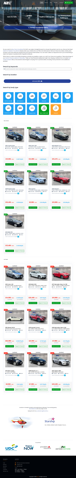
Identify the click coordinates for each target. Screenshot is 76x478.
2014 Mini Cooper (10, 371)
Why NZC (55, 2)
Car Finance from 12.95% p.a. (64, 17)
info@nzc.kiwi (18, 464)
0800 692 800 (18, 466)
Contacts (61, 2)
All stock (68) (37, 81)
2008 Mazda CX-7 (36, 371)
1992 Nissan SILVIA (13, 328)
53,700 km (61, 373)
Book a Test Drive (9, 164)
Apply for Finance (20, 164)
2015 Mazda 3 (61, 189)
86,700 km (15, 373)
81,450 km (15, 191)
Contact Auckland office (38, 28)
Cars (42, 2)
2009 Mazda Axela (14, 189)
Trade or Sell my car (46, 17)
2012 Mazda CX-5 (61, 146)
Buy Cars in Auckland (17, 49)
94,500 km (62, 191)
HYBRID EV (29, 17)
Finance (46, 2)
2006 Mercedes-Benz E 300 (61, 328)
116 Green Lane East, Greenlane (23, 463)
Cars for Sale (12, 17)
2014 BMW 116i (14, 232)
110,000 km (39, 330)
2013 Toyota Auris (14, 146)
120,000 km (62, 330)
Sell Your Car (68, 2)
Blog (51, 2)
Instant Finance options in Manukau (15, 58)
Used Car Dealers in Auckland (11, 51)
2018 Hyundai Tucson (36, 328)
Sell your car (5, 471)
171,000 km (39, 373)
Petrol (21, 148)
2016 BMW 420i (38, 285)
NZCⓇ (38, 476)
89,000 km (59, 287)
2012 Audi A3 (38, 189)
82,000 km (15, 234)
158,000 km (39, 191)
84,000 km (15, 148)
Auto (53, 287)
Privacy (4, 467)
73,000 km (15, 330)
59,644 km (39, 287)
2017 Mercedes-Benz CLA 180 (61, 285)
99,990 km (39, 148)
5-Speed (54, 373)
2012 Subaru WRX (57, 371)
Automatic (8, 148)
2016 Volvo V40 (37, 146)
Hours (16, 467)
